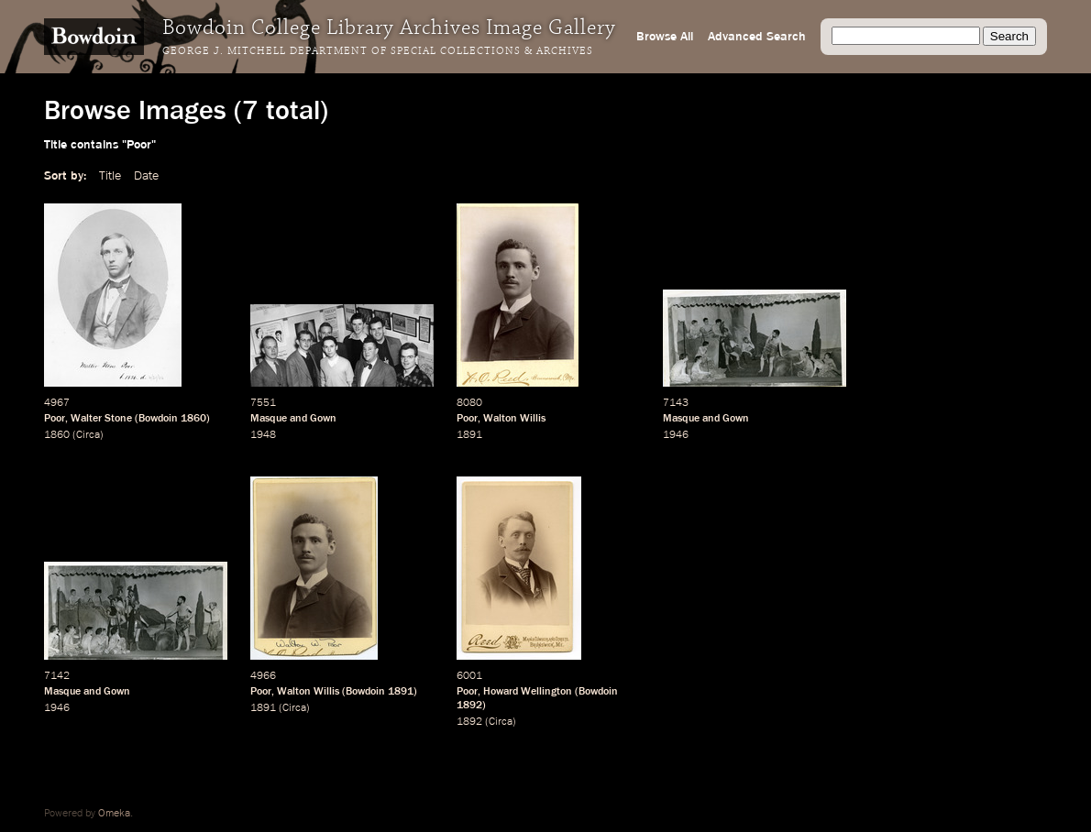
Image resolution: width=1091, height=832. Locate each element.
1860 (193, 418)
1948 (263, 435)
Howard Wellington (527, 691)
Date (146, 176)
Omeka (114, 813)
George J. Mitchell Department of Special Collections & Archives (377, 51)
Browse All (664, 36)
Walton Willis (514, 418)
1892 (469, 705)
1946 (676, 435)
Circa (88, 435)
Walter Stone (101, 418)
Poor (54, 418)
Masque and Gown (293, 418)
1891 (469, 435)
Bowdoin (158, 418)
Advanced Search (757, 36)
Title (110, 176)
